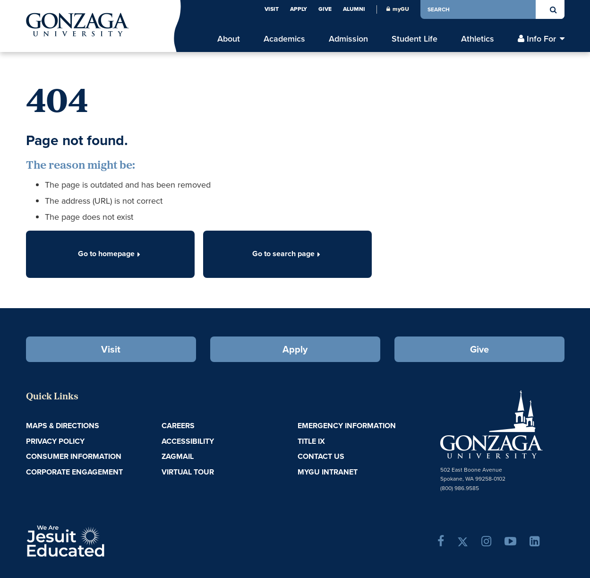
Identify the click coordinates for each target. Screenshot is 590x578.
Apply (298, 9)
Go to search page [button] (287, 253)
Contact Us (321, 456)
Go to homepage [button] (110, 253)
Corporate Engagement (74, 471)
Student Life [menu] (414, 39)
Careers (178, 425)
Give (325, 9)
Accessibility (188, 441)
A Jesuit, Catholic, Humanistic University (106, 540)
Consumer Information (73, 456)
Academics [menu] (284, 39)
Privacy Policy (55, 441)
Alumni (354, 9)
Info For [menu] (541, 39)
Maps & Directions (62, 425)
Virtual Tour (188, 471)
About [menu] (228, 39)
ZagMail (178, 456)
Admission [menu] (348, 39)
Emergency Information (347, 425)
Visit (272, 9)
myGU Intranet (328, 471)
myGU (397, 9)
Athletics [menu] (477, 39)
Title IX (311, 441)
